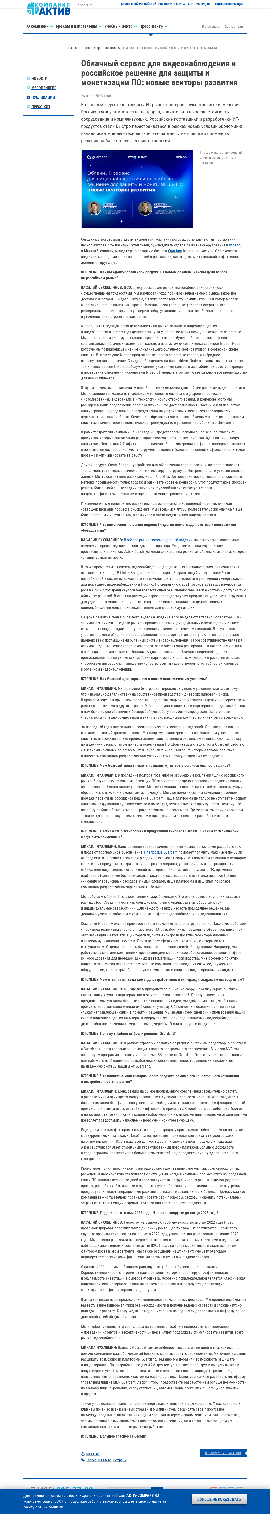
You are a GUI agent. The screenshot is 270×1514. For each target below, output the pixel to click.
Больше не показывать (219, 1499)
